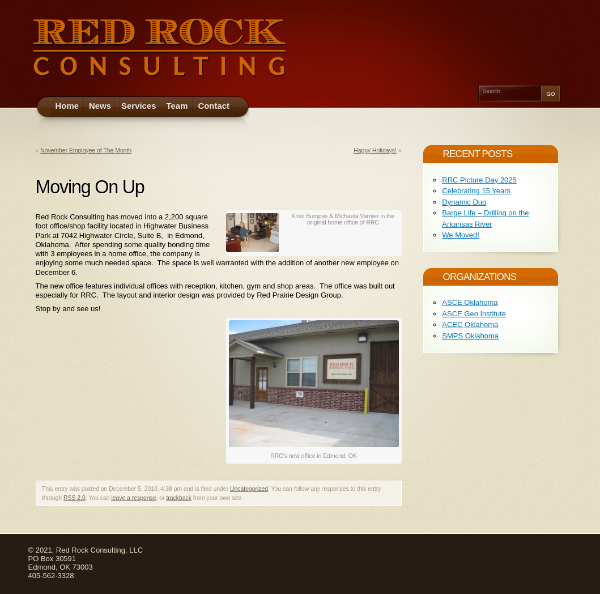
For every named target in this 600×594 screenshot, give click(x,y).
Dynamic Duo (464, 202)
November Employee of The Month (85, 150)
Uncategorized (249, 489)
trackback (178, 498)
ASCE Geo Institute (474, 313)
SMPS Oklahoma (470, 336)
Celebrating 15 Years (476, 190)
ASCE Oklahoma (469, 302)
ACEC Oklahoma (470, 324)
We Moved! (460, 235)
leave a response (133, 498)
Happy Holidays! (375, 150)
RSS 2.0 (74, 498)
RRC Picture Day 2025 (479, 180)
